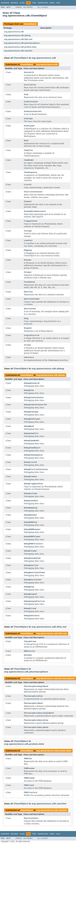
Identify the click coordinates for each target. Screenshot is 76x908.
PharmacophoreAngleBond (36, 686)
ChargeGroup (30, 641)
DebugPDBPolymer (32, 536)
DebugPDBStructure (33, 544)
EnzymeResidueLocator (35, 211)
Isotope (28, 231)
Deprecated (43, 3)
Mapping (28, 250)
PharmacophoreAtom (33, 696)
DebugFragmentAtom (33, 484)
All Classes (43, 7)
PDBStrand (29, 785)
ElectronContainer (33, 192)
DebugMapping (30, 508)
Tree (34, 3)
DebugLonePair (31, 501)
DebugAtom (29, 390)
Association (30, 85)
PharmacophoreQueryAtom (36, 720)
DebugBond (29, 426)
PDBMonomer (29, 768)
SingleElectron (31, 335)
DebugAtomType (31, 412)
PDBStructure (30, 792)
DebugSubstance (31, 615)
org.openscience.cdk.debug (17, 35)
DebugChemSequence (33, 455)
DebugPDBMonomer (32, 529)
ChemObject (30, 24)
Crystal (28, 184)
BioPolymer (29, 126)
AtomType (28, 118)
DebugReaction (31, 565)
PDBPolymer (29, 778)
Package (14, 3)
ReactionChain (31, 818)
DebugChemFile (31, 433)
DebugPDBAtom (30, 522)
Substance (29, 357)
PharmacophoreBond (33, 703)
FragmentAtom (30, 221)
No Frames (28, 7)
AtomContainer (31, 102)
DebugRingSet (30, 594)
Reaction (28, 292)
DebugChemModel (31, 440)
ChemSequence (30, 172)
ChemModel (29, 160)
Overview (5, 3)
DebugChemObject (32, 448)
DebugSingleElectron (34, 601)
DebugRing (29, 587)
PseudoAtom (29, 282)
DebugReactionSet (33, 580)
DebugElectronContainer (36, 469)
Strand (27, 345)
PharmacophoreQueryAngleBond (39, 713)
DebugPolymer (30, 551)
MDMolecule (29, 651)
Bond (26, 140)
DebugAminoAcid (31, 383)
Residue (28, 655)
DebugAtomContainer (34, 397)
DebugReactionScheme (34, 572)
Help (58, 3)
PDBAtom (28, 758)
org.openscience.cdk (14, 32)
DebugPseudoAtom (32, 558)
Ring (26, 318)
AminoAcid (29, 72)
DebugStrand (30, 608)
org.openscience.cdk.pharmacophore (22, 43)
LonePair (28, 240)
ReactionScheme (31, 299)
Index (52, 3)
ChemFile (28, 150)
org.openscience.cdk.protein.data (20, 47)
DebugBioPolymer (32, 419)
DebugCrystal (30, 462)
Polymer (28, 272)
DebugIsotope (30, 493)
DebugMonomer (30, 515)
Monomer (28, 260)
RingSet (28, 328)
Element (28, 201)
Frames (18, 7)
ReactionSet (30, 309)
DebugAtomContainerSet (35, 405)
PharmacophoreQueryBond (36, 727)
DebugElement (30, 476)
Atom (26, 94)
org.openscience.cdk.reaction (18, 51)
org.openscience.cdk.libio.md (18, 39)
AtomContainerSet (33, 111)
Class (22, 3)
